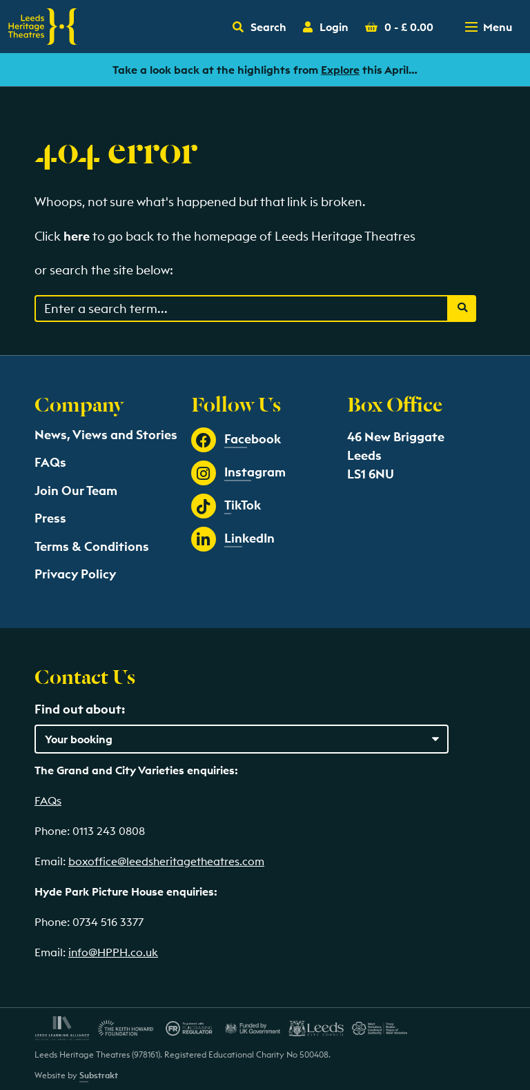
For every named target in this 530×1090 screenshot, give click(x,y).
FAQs (50, 462)
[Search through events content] (242, 308)
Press (50, 518)
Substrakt (98, 1075)
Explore (340, 70)
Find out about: (80, 709)
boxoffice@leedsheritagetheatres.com (166, 861)
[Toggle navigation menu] (490, 27)
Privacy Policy (75, 574)
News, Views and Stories (106, 435)
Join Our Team (76, 490)
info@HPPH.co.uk (113, 952)
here (76, 236)
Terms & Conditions (92, 546)
